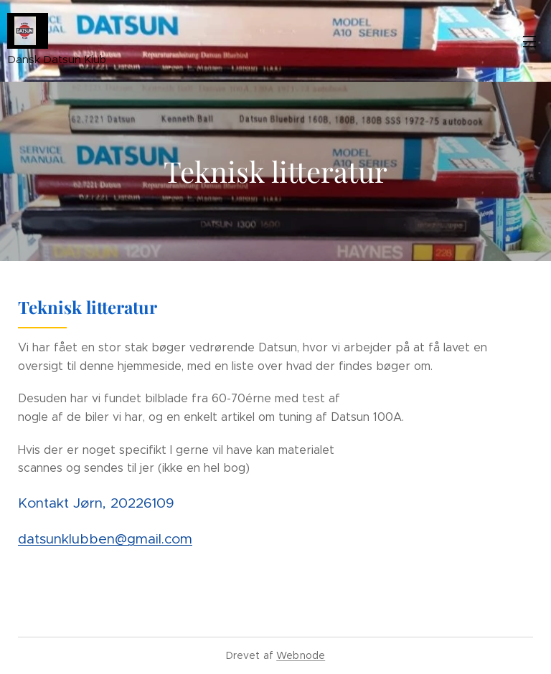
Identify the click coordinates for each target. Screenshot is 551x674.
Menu (529, 41)
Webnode (300, 655)
